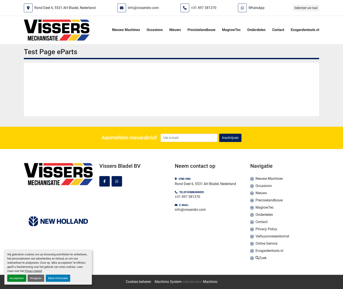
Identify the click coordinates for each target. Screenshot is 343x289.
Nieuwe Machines (126, 30)
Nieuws (175, 30)
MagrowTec (231, 30)
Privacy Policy (266, 229)
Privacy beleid (33, 271)
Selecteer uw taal (305, 8)
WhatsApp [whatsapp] (256, 8)
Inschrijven (230, 138)
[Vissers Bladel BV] (58, 174)
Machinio (210, 282)
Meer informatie (58, 278)
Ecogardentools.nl (305, 30)
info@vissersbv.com (143, 8)
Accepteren (17, 278)
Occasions (155, 30)
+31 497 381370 (203, 8)
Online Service (266, 243)
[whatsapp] (117, 181)
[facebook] (104, 181)
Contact (278, 30)
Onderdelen (256, 30)
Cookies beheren (138, 282)
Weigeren (36, 278)
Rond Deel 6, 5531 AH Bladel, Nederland (65, 8)
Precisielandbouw (201, 30)
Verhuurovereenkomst (272, 236)
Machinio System (168, 282)
